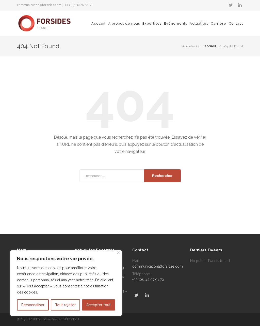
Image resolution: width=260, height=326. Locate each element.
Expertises (151, 23)
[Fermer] (118, 253)
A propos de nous (124, 23)
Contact (236, 23)
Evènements (175, 23)
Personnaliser (32, 305)
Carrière (218, 23)
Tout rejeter (65, 305)
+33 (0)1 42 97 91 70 (148, 280)
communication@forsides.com (39, 5)
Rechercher (162, 176)
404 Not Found (233, 46)
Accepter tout (98, 305)
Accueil (98, 23)
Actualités (199, 23)
